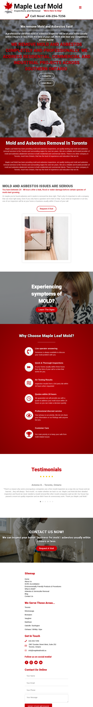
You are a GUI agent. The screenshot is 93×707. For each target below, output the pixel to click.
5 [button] (50, 501)
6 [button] (52, 501)
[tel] (46, 690)
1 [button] (40, 501)
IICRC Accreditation (32, 584)
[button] (46, 209)
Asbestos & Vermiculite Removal (37, 591)
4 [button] (47, 501)
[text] (46, 676)
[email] (46, 683)
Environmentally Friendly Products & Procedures (43, 586)
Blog (26, 594)
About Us (28, 581)
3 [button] (45, 501)
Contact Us (29, 596)
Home (27, 579)
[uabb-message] (46, 698)
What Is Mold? (30, 589)
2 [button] (42, 501)
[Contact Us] (46, 76)
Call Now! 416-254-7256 (47, 16)
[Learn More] (46, 83)
